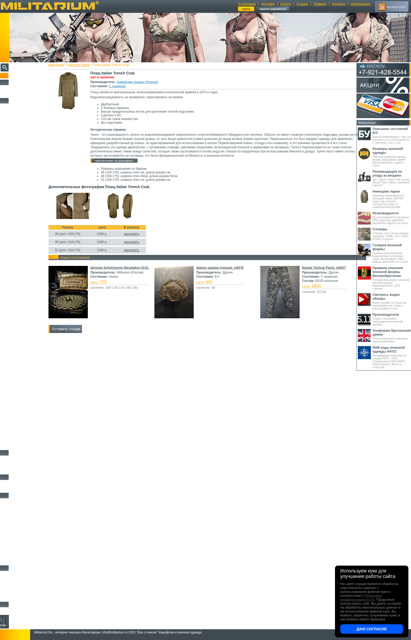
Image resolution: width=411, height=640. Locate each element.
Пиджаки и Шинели (17, 440)
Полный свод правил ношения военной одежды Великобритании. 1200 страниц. (391, 278)
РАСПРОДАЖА (14, 88)
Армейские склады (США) (19, 176)
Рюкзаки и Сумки (15, 513)
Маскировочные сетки (19, 549)
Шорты (8, 374)
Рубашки (9, 386)
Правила (319, 4)
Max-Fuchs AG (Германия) (19, 235)
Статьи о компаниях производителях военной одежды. (391, 319)
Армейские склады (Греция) (20, 184)
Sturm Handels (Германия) (19, 254)
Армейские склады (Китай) (19, 286)
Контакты (338, 4)
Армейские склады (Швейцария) (22, 148)
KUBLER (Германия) (16, 325)
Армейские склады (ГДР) (18, 180)
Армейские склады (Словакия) (21, 298)
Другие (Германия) (15, 353)
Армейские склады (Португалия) (22, 294)
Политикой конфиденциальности (361, 597)
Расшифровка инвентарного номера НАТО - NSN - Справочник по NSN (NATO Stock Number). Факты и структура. (391, 357)
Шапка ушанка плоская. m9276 (271, 268)
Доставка (268, 4)
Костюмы (10, 112)
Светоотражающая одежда (21, 434)
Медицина (11, 555)
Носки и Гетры (14, 464)
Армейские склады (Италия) (146, 82)
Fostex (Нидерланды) (16, 219)
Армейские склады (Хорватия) (21, 309)
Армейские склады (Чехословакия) (23, 191)
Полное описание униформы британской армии (391, 336)
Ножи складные (14, 592)
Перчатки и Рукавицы (18, 422)
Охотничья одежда (16, 106)
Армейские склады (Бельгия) (20, 270)
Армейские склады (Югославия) (22, 317)
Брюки (8, 368)
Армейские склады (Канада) (20, 282)
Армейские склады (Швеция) (20, 152)
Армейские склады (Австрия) (21, 136)
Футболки (10, 392)
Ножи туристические (18, 586)
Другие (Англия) (14, 349)
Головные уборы (15, 416)
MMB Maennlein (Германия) (20, 239)
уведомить (141, 234)
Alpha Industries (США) (18, 207)
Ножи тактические (16, 580)
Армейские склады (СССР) (19, 301)
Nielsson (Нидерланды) (17, 243)
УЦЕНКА (10, 94)
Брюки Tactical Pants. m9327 (121, 326)
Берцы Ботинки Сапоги (19, 458)
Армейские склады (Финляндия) (22, 305)
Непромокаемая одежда (19, 118)
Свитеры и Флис (15, 380)
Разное (8, 561)
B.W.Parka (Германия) (17, 329)
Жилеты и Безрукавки (18, 410)
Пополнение (14, 75)
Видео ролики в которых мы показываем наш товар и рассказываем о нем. (391, 301)
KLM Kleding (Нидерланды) (20, 227)
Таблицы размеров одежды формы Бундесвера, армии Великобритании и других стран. (391, 157)
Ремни (8, 507)
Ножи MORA (12, 574)
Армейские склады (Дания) (19, 278)
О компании (247, 4)
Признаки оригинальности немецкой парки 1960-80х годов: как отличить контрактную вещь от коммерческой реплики (391, 199)
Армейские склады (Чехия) (19, 313)
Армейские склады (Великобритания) (25, 144)
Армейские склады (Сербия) (20, 172)
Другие (9, 133)
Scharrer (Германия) (16, 341)
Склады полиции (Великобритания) (24, 195)
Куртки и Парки (88, 65)
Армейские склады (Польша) (20, 290)
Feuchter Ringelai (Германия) (20, 333)
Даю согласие (371, 629)
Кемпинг (9, 501)
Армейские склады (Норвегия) (21, 168)
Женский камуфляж (17, 446)
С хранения (126, 86)
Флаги (8, 483)
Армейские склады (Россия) (20, 188)
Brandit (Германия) (15, 211)
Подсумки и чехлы (16, 531)
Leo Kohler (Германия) (17, 231)
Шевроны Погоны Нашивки (22, 489)
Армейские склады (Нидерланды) (23, 164)
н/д (7, 360)
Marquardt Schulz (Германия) (20, 337)
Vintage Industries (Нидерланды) (22, 266)
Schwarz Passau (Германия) (19, 345)
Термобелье (11, 398)
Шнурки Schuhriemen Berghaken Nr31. (129, 268)
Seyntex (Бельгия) (15, 250)
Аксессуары (12, 598)
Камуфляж (65, 65)
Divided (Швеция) (15, 215)
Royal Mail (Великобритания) (20, 246)
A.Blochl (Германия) (16, 203)
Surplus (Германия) (15, 258)
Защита (9, 543)
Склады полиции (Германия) (20, 199)
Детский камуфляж (16, 428)
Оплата (285, 4)
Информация (360, 4)
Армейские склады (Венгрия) (20, 274)
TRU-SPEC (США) (15, 262)
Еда (6, 537)
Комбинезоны (13, 404)
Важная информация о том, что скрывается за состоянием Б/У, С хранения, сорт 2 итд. (391, 135)
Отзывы (302, 4)
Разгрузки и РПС (15, 525)
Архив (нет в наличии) (19, 610)
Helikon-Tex (12, 223)
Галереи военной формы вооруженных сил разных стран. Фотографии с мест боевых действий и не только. (391, 253)
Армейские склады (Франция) (21, 160)
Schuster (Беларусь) (15, 321)
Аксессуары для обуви (19, 470)
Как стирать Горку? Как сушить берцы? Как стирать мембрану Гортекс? (391, 178)
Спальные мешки (15, 519)
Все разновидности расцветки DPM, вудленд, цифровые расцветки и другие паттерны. (391, 218)
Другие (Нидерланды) (17, 356)
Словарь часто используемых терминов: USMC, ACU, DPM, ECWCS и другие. (391, 233)
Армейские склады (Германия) (21, 140)
